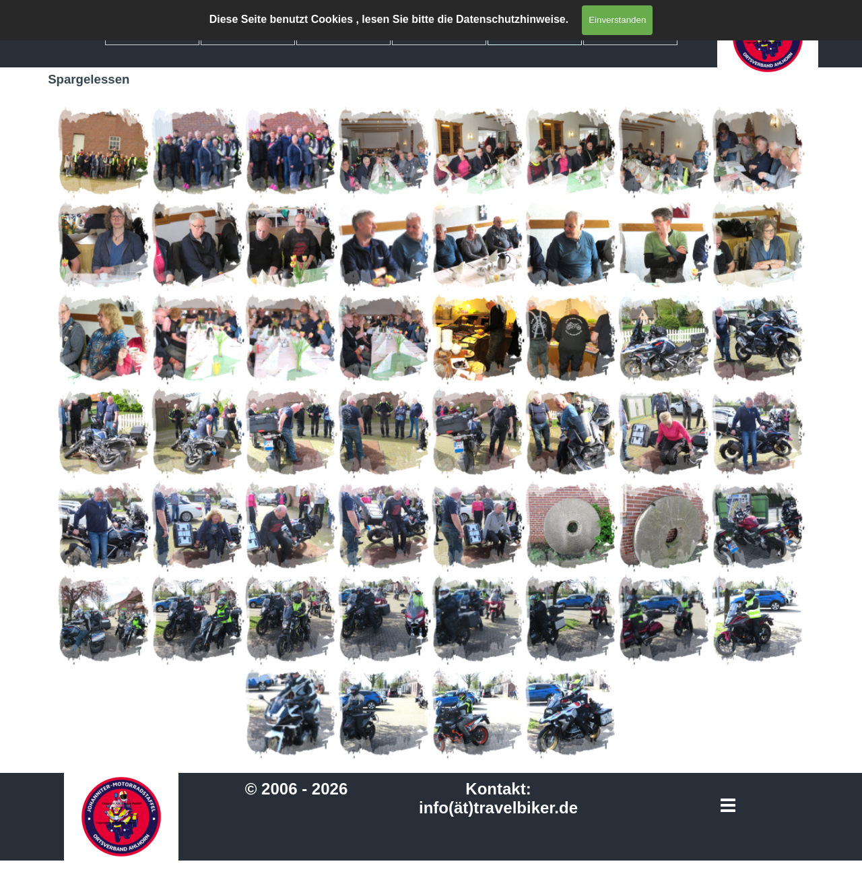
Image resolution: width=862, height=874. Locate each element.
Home (152, 33)
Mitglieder (247, 33)
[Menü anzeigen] (728, 805)
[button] (104, 152)
